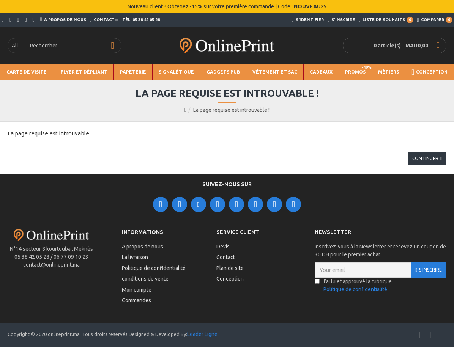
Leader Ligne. (203, 334)
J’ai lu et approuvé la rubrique (353, 291)
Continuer (425, 158)
